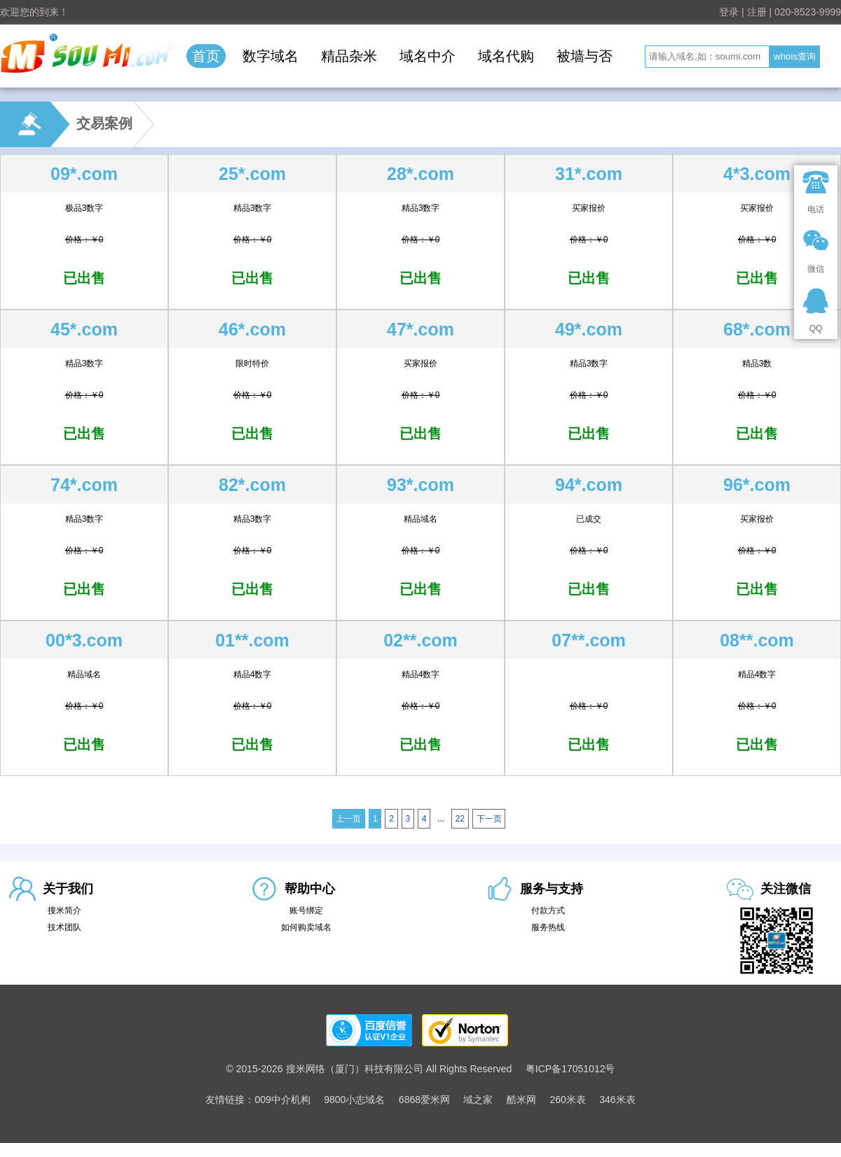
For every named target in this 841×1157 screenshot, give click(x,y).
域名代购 (506, 56)
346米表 (617, 1099)
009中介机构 (282, 1099)
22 (460, 819)
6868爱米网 (424, 1099)
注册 (757, 12)
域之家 (478, 1099)
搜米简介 (64, 910)
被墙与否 (584, 56)
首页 (206, 56)
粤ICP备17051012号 (570, 1068)
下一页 (489, 819)
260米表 (567, 1099)
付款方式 (548, 910)
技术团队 (64, 927)
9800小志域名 (354, 1099)
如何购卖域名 (306, 927)
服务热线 (548, 927)
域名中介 (427, 56)
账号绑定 (306, 910)
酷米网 (521, 1099)
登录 (729, 12)
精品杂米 (349, 56)
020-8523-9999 (807, 12)
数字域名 (270, 56)
